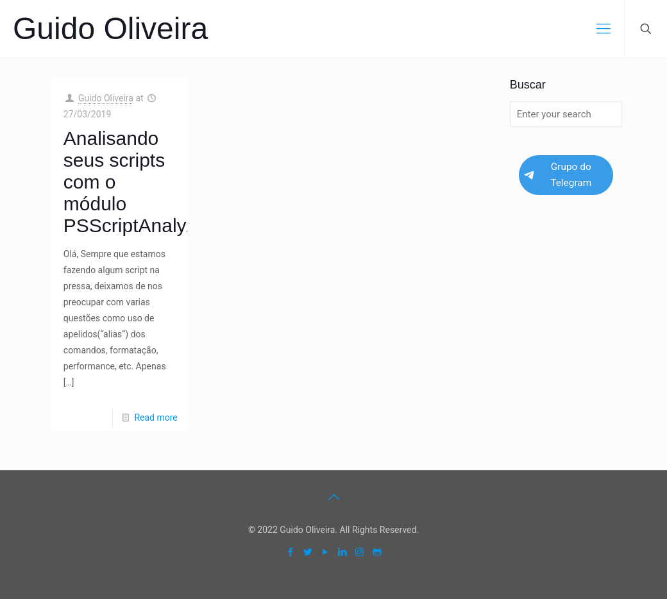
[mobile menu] (603, 29)
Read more (155, 417)
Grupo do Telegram (557, 175)
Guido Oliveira (110, 29)
